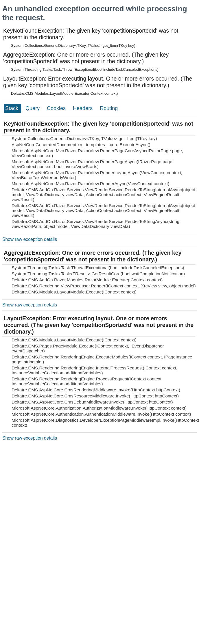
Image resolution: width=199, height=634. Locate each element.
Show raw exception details (29, 239)
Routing (109, 108)
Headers (83, 108)
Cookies (57, 108)
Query (33, 108)
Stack (12, 108)
